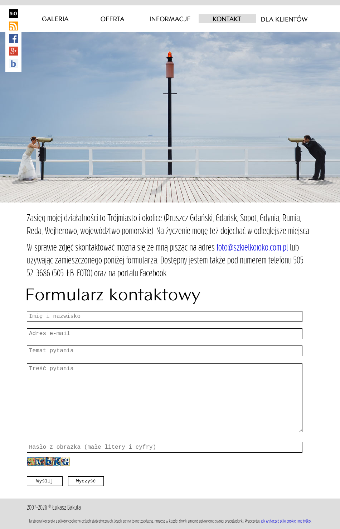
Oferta (112, 18)
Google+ (13, 51)
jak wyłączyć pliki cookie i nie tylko (286, 520)
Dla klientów (284, 18)
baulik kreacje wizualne (13, 63)
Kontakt (227, 18)
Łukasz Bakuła (66, 507)
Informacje (170, 18)
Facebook (13, 38)
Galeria (55, 18)
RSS (13, 26)
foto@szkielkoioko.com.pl (252, 247)
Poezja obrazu (13, 13)
